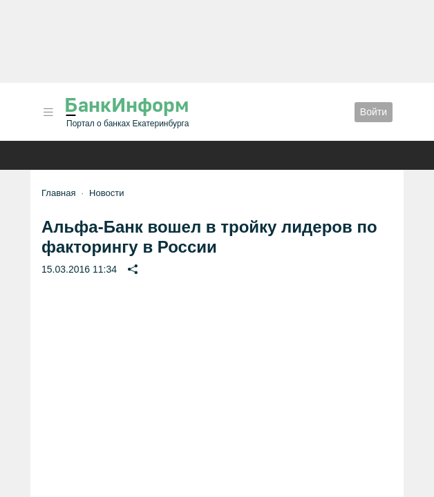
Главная (58, 193)
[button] (48, 112)
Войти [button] (373, 111)
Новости (106, 193)
